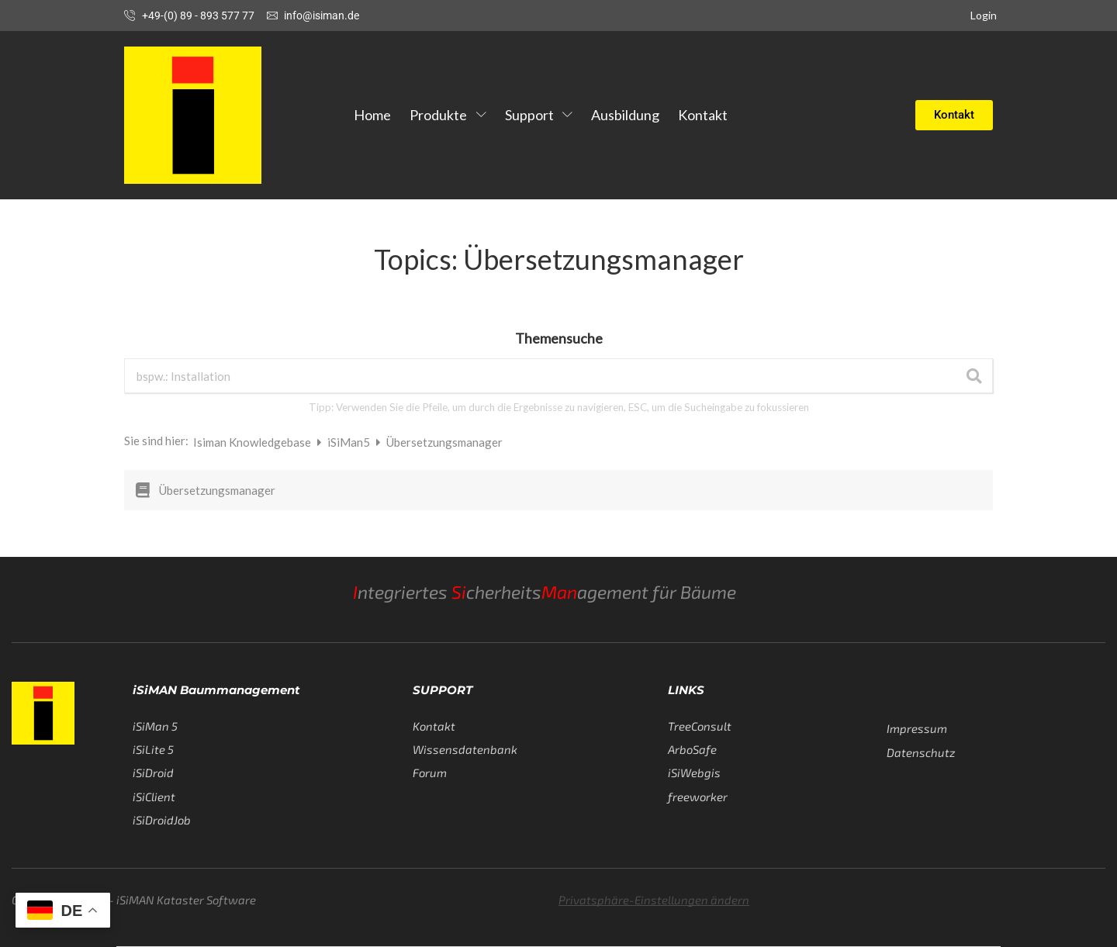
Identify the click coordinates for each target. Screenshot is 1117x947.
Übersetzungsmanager (217, 490)
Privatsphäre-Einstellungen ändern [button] (653, 900)
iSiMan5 (349, 442)
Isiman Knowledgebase (253, 442)
